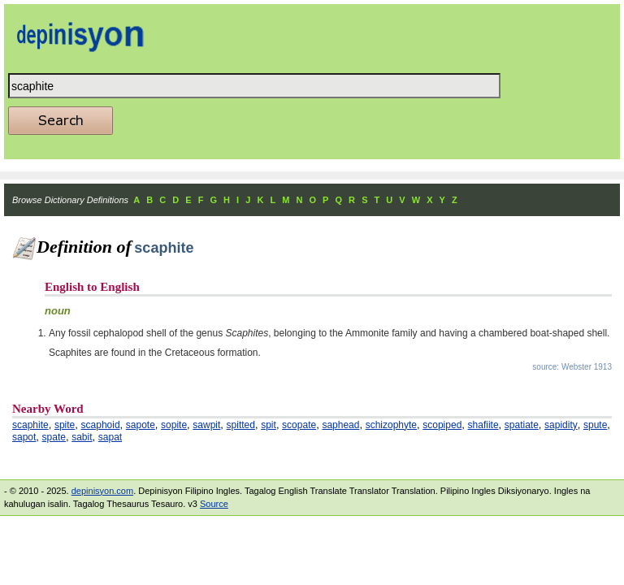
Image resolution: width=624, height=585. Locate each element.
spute (595, 425)
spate (54, 437)
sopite (174, 425)
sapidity (561, 425)
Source (214, 504)
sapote (140, 425)
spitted (241, 425)
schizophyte (391, 425)
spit (268, 425)
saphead (340, 425)
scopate (299, 425)
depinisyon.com (102, 491)
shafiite (483, 425)
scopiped (442, 425)
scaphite (30, 425)
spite (64, 425)
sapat (110, 437)
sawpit (206, 425)
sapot (24, 437)
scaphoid (100, 425)
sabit (82, 437)
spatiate (522, 425)
